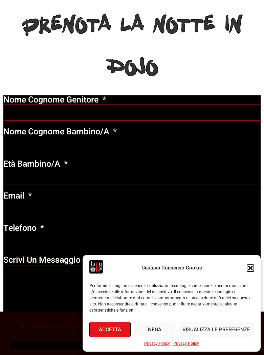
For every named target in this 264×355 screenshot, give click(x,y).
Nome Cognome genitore (52, 100)
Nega (154, 329)
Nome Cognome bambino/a (57, 132)
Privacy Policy (157, 343)
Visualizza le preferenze (216, 329)
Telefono (21, 228)
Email (14, 196)
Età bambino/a (32, 164)
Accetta (110, 329)
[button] (250, 268)
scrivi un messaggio (42, 260)
